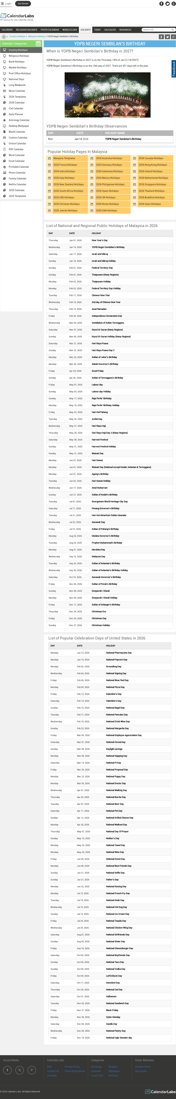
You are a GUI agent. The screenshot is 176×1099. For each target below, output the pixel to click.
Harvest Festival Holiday (104, 446)
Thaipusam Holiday (101, 281)
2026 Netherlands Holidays (153, 177)
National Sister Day (115, 941)
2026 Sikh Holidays (106, 210)
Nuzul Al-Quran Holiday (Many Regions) (111, 336)
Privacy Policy (72, 1066)
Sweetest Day (113, 982)
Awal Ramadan (99, 309)
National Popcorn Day (116, 659)
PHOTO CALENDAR (50, 29)
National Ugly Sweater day (119, 1037)
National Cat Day (114, 989)
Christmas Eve (99, 611)
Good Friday (98, 371)
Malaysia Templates (64, 158)
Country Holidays (17, 36)
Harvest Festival (100, 439)
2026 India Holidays (64, 171)
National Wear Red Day (117, 680)
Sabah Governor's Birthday (105, 364)
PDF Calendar (16, 149)
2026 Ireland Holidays (150, 171)
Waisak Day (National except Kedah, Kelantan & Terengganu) (121, 467)
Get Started (23, 3)
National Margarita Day (117, 728)
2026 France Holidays (65, 164)
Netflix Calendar (17, 184)
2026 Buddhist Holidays (152, 197)
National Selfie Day (115, 872)
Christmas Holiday (101, 625)
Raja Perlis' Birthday (102, 398)
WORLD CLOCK (70, 29)
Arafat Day (97, 419)
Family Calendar (17, 178)
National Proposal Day (117, 769)
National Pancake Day (117, 714)
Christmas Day (99, 618)
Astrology (96, 1066)
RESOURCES (125, 29)
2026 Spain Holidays (107, 191)
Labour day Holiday (101, 391)
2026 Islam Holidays (150, 204)
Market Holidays (17, 67)
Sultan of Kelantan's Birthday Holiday (110, 570)
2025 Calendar (17, 190)
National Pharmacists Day (119, 652)
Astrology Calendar (19, 120)
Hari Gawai (97, 460)
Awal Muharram (99, 488)
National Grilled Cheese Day (119, 817)
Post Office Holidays (20, 73)
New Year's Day (100, 240)
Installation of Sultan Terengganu (108, 323)
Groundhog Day (113, 666)
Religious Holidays (19, 55)
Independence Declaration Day (107, 316)
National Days (16, 79)
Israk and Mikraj (100, 254)
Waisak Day (97, 453)
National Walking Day (116, 790)
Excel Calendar (17, 161)
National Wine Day (115, 852)
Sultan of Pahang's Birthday (105, 529)
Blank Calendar (17, 131)
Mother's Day (112, 838)
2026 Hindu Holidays (107, 204)
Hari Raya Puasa (100, 343)
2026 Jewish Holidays (65, 210)
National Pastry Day (116, 1031)
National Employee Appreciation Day (124, 735)
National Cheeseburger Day (119, 948)
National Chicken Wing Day (119, 927)
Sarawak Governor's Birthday (106, 577)
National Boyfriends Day (118, 955)
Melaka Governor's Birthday (105, 536)
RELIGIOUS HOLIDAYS (26, 29)
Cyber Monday (113, 1017)
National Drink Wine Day (118, 721)
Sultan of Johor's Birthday (104, 357)
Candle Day (111, 1024)
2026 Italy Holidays (63, 177)
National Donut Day (115, 859)
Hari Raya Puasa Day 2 (103, 350)
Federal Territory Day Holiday (106, 288)
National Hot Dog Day (116, 907)
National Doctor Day (116, 783)
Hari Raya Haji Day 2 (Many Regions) (110, 433)
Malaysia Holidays (36, 36)
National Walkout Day (116, 824)
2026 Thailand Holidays (151, 191)
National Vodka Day (115, 969)
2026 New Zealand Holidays (68, 184)
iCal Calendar (16, 108)
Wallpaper (114, 1071)
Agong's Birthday (100, 474)
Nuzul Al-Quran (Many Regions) (107, 329)
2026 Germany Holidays (109, 164)
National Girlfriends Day (117, 934)
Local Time (97, 1075)
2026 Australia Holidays (109, 158)
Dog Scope (141, 1071)
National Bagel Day (115, 707)
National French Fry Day (118, 893)
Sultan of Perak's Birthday (104, 584)
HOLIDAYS (86, 29)
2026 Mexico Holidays (108, 177)
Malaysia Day (98, 556)
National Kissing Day (116, 886)
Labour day (97, 384)
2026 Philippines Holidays (110, 184)
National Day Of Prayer (117, 831)
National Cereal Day (115, 742)
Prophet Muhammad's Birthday (107, 543)
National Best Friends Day (118, 866)
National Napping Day (116, 756)
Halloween (111, 996)
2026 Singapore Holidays (152, 184)
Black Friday (112, 1010)
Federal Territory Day (102, 268)
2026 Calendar (17, 102)
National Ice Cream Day (117, 914)
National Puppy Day (115, 776)
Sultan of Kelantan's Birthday (106, 563)
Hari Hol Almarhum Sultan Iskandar (109, 515)
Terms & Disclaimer (75, 1071)
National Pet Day (114, 811)
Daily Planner (16, 114)
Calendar (96, 1071)
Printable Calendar (19, 166)
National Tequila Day (116, 921)
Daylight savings (114, 749)
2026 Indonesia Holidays (109, 171)
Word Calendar (17, 155)
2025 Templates (17, 196)
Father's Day (112, 879)
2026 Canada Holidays (151, 158)
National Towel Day (115, 845)
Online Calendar (17, 143)
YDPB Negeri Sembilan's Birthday (123, 139)
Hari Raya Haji (99, 426)
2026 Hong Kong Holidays (153, 164)
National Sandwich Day (117, 1003)
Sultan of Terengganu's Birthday (107, 378)
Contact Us (53, 1071)
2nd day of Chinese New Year (106, 302)
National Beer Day (115, 804)
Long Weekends (17, 85)
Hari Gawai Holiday (101, 481)
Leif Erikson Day (114, 976)
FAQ (49, 1066)
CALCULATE (110, 29)
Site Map (52, 1075)
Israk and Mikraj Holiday (104, 261)
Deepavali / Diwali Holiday (104, 598)
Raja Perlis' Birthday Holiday (105, 405)
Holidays (113, 1075)
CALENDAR (7, 29)
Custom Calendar (18, 137)
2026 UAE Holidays (63, 197)
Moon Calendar (17, 91)
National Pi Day (113, 762)
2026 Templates (17, 96)
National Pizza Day (115, 687)
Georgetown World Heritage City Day (110, 501)
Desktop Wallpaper (19, 126)
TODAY (97, 29)
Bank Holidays (16, 61)
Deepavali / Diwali (100, 591)
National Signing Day (116, 673)
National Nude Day (115, 900)
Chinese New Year (101, 295)
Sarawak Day (98, 522)
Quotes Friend (142, 1066)
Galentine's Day (114, 694)
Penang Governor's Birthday (105, 508)
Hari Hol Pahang (100, 412)
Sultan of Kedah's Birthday (105, 494)
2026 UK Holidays (105, 197)
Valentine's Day (113, 701)
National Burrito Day (116, 797)
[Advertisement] (21, 256)
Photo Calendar (17, 172)
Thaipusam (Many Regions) (105, 274)
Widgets (113, 1066)
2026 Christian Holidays (66, 204)
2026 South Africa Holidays (68, 191)
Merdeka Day (98, 549)
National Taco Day (115, 962)
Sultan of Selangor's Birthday (106, 604)
